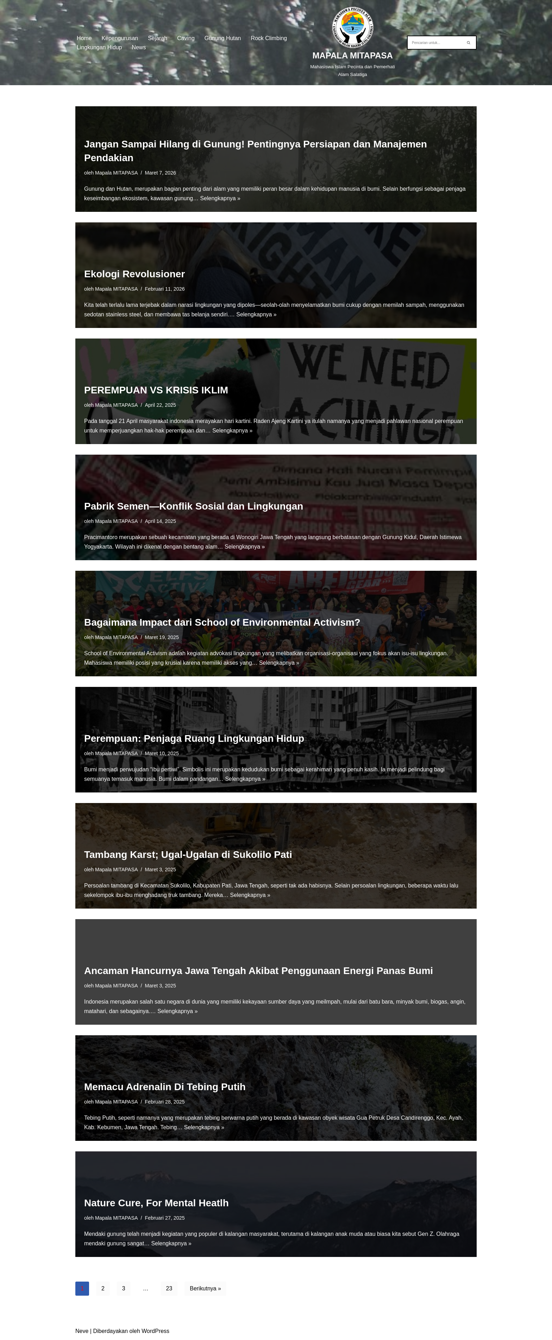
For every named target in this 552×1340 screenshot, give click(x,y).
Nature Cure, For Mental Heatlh (156, 1202)
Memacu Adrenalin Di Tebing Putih (165, 1086)
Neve (81, 1331)
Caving (186, 38)
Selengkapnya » (221, 198)
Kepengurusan (120, 38)
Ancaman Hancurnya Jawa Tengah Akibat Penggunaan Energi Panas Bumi (258, 970)
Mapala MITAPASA (116, 172)
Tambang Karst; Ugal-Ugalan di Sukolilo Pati (188, 854)
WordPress (155, 1331)
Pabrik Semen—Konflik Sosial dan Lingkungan (193, 506)
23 (169, 1288)
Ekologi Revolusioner (134, 273)
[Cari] (434, 43)
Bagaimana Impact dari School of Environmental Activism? (222, 622)
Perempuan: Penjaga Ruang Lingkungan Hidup (194, 738)
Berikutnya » (205, 1288)
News (139, 47)
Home (84, 38)
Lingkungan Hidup (99, 47)
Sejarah (158, 38)
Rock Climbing (269, 38)
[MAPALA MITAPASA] (352, 42)
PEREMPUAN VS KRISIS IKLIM (156, 390)
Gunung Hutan (223, 38)
